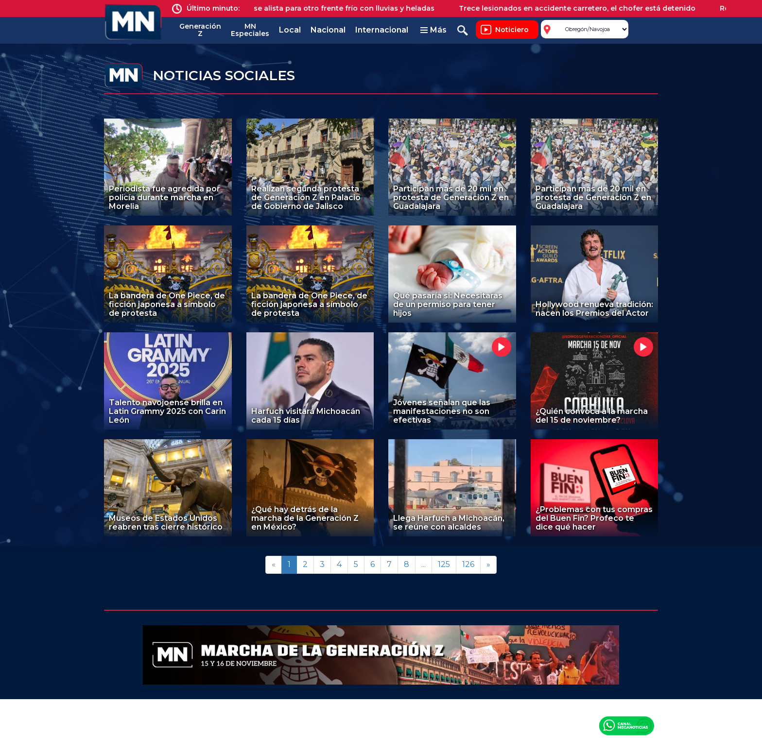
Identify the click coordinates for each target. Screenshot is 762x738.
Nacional (328, 29)
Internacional (381, 29)
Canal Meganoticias (626, 725)
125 (444, 564)
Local (290, 29)
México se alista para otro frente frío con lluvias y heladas (337, 8)
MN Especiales (250, 30)
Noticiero (512, 29)
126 (468, 564)
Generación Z (200, 30)
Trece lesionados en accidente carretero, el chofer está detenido (584, 8)
